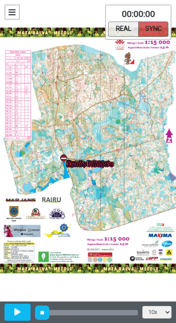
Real (123, 28)
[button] (65, 160)
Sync (153, 28)
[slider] (42, 313)
